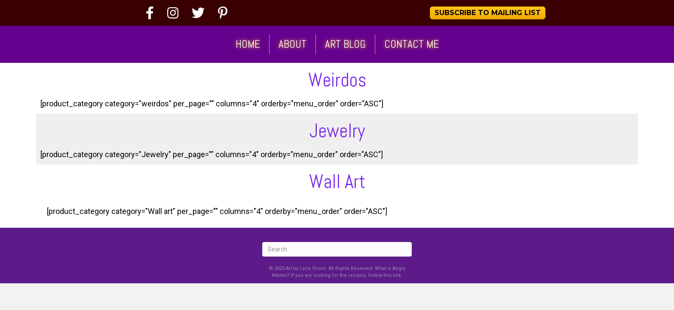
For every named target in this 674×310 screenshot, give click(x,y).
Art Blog (345, 44)
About (292, 44)
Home (248, 44)
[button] (487, 12)
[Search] (337, 249)
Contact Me (411, 44)
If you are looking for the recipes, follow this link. (346, 275)
